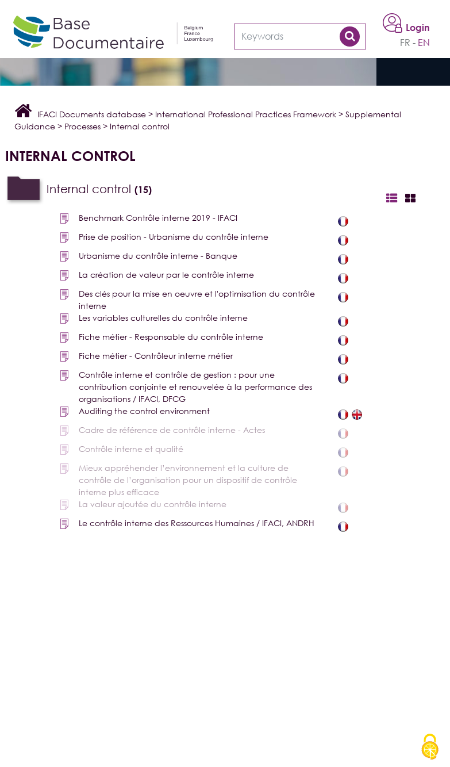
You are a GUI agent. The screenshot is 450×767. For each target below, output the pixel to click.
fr (405, 42)
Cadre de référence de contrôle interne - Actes (172, 430)
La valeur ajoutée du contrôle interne (152, 504)
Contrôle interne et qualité (131, 449)
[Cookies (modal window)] (430, 747)
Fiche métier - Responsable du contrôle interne (171, 337)
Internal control (99, 188)
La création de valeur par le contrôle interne (166, 274)
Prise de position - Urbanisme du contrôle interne (173, 236)
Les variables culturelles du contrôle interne (163, 318)
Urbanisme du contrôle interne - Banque (158, 255)
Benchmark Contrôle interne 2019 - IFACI (158, 218)
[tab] (227, 189)
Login (418, 27)
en (424, 42)
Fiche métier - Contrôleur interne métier (156, 356)
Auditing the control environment (144, 411)
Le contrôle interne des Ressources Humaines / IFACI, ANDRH (196, 523)
